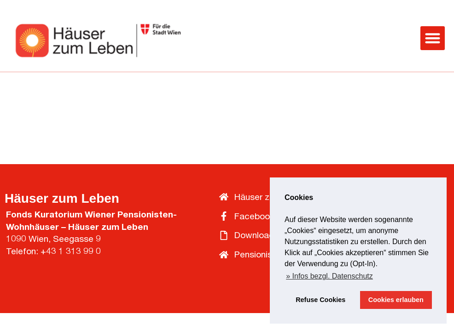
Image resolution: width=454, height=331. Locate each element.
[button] (432, 38)
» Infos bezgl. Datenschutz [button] (329, 276)
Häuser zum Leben (62, 198)
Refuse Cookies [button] (320, 299)
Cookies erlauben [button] (396, 299)
